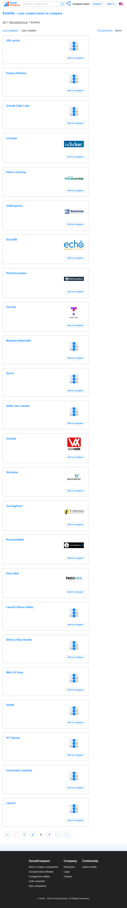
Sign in (110, 4)
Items (118, 30)
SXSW (10, 705)
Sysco (10, 373)
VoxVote (11, 438)
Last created (28, 30)
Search (62, 3)
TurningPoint (14, 506)
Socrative (12, 472)
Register (97, 4)
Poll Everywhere (16, 273)
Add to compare (75, 58)
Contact (68, 876)
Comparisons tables (39, 876)
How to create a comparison (43, 867)
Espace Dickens (16, 73)
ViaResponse (14, 205)
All (4, 22)
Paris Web (12, 573)
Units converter (37, 881)
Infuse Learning (16, 172)
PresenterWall (15, 539)
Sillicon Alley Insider (19, 639)
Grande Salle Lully (17, 105)
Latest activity (89, 867)
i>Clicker (11, 138)
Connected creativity (19, 770)
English (121, 4)
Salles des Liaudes (18, 405)
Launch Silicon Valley (19, 607)
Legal (66, 871)
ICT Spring (13, 737)
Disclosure (69, 867)
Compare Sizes (81, 4)
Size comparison (37, 886)
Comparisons (105, 30)
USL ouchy (13, 40)
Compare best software (41, 871)
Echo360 (11, 239)
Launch (11, 803)
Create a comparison (68, 4)
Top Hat (11, 307)
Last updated (10, 30)
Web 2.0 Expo (14, 672)
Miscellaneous (18, 22)
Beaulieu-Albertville (18, 340)
